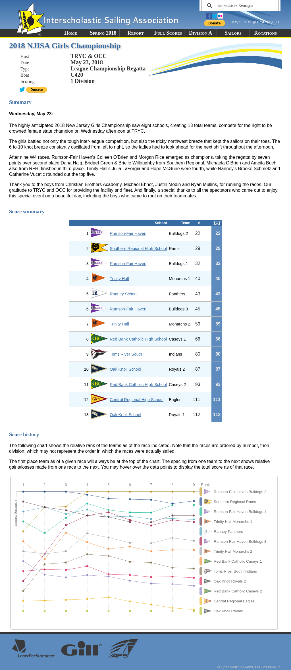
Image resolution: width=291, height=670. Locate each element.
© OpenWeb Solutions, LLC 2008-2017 (248, 667)
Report (135, 33)
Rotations (265, 33)
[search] (239, 5)
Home (70, 33)
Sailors (233, 33)
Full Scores (168, 33)
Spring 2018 (103, 33)
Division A (200, 33)
